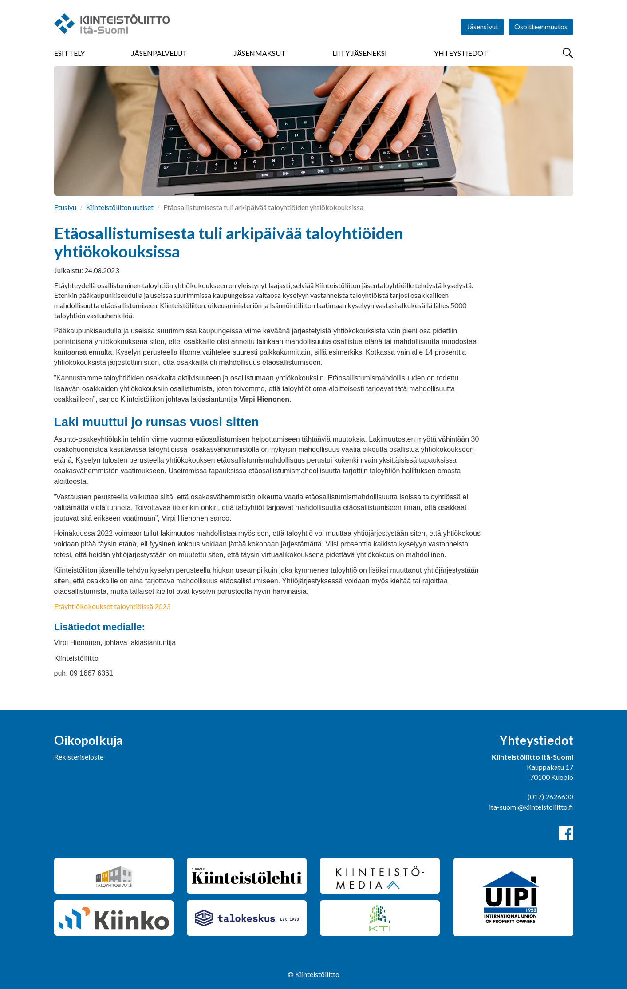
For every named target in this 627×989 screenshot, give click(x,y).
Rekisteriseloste (78, 756)
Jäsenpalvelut (159, 53)
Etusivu (65, 207)
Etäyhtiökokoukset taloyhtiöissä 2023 (112, 606)
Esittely (69, 53)
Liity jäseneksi (359, 53)
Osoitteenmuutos (541, 26)
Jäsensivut (482, 26)
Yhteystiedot (461, 53)
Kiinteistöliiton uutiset (120, 207)
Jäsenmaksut (260, 53)
